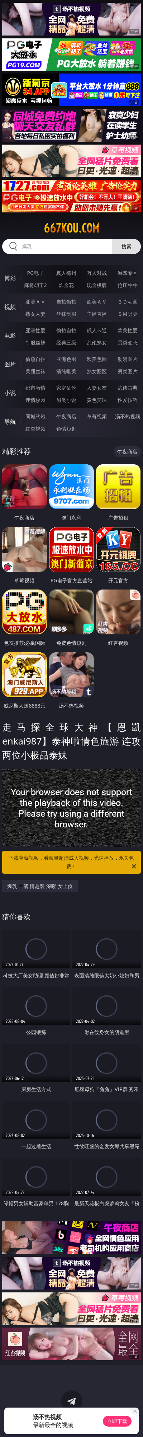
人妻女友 (97, 387)
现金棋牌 (97, 285)
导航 (10, 422)
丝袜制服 (66, 313)
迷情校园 (35, 399)
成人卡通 (97, 330)
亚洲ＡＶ (35, 301)
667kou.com (71, 228)
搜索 (126, 246)
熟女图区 (97, 371)
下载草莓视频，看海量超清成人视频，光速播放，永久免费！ (73, 862)
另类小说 (66, 399)
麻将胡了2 (35, 285)
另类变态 (128, 342)
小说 (10, 393)
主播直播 (97, 313)
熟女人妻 (35, 313)
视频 (10, 307)
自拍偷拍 (66, 301)
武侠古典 (128, 387)
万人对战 (97, 272)
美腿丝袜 (35, 371)
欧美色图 (97, 359)
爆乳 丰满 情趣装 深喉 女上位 (40, 886)
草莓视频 (97, 416)
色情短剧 (66, 428)
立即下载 (117, 1421)
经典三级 (66, 342)
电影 (10, 335)
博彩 (10, 278)
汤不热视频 (127, 416)
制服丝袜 (35, 342)
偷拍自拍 (66, 330)
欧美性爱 (128, 330)
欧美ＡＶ (97, 301)
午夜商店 (66, 416)
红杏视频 (35, 428)
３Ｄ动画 (128, 301)
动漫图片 (128, 359)
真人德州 (66, 272)
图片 (10, 364)
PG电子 (35, 272)
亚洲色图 (66, 359)
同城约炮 (35, 416)
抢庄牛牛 (128, 285)
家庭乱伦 (66, 387)
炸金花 (66, 285)
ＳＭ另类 (128, 313)
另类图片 (128, 371)
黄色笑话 (97, 399)
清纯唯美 (66, 371)
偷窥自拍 (35, 359)
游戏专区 (128, 272)
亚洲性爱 (35, 330)
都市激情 (35, 387)
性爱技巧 (128, 399)
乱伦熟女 (97, 342)
